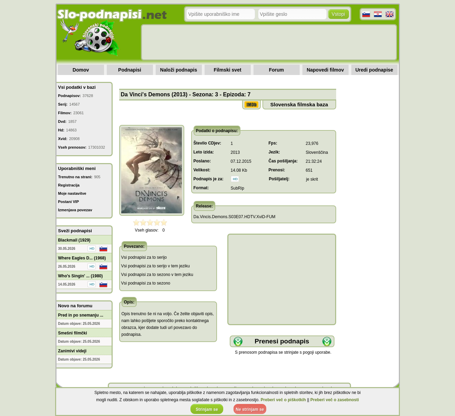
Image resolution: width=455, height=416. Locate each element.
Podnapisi (129, 70)
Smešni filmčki (72, 333)
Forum (276, 70)
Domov (81, 70)
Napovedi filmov (325, 70)
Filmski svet (227, 70)
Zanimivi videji (72, 351)
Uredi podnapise (374, 70)
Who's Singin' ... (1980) (80, 276)
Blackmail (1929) (74, 240)
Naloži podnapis (178, 70)
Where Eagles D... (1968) (82, 258)
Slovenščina (317, 152)
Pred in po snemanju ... (80, 315)
